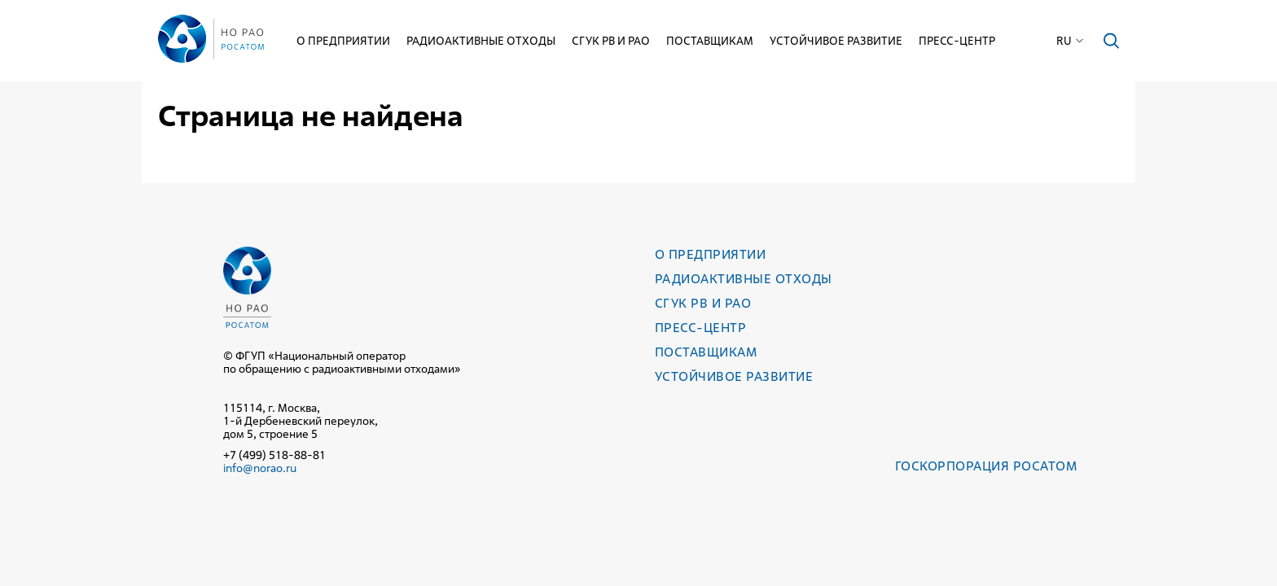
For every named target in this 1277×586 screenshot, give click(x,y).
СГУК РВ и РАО (611, 40)
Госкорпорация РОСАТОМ (986, 465)
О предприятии (343, 40)
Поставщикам (709, 40)
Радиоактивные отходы (480, 40)
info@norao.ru (259, 468)
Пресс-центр (957, 40)
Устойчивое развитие (836, 40)
